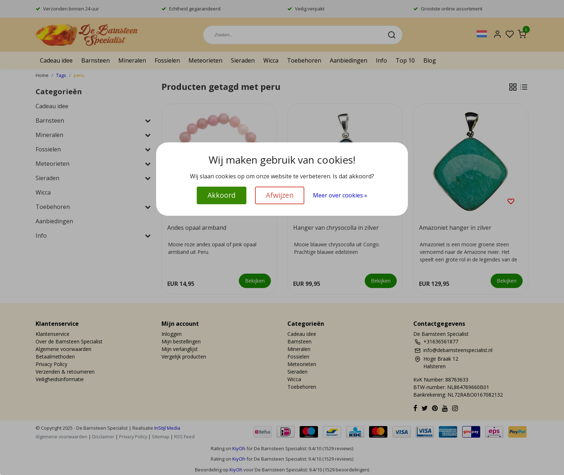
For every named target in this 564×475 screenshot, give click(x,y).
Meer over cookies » (340, 195)
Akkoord (222, 195)
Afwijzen (280, 195)
